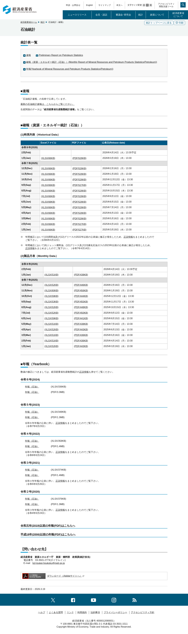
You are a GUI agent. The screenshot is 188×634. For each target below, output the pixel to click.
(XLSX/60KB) (51, 290)
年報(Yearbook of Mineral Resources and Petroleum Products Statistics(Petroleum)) (69, 69)
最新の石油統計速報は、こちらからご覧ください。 (48, 104)
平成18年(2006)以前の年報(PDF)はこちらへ (48, 534)
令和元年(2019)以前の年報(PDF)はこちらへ (48, 525)
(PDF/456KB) (81, 290)
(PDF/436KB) (81, 335)
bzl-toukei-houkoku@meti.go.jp (48, 563)
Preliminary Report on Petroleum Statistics (61, 55)
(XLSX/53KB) (51, 301)
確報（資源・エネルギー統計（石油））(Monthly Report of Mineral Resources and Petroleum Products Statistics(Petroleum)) (91, 62)
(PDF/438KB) (81, 274)
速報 (28, 55)
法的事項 (95, 612)
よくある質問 (56, 612)
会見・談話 (101, 14)
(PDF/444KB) (81, 296)
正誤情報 (128, 237)
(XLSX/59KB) (51, 296)
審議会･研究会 (123, 14)
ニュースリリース (77, 14)
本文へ (119, 5)
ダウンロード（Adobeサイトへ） (53, 576)
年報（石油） (32, 386)
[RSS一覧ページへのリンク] (134, 599)
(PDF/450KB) (81, 313)
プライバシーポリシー (115, 612)
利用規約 (82, 612)
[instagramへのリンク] (113, 599)
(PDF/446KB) (81, 285)
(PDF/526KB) (79, 158)
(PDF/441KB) (81, 318)
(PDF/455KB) (81, 301)
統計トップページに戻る (159, 23)
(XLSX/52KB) (51, 285)
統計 (140, 14)
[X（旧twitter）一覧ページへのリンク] (53, 599)
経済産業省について (178, 14)
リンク (70, 612)
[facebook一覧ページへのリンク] (73, 599)
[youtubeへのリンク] (93, 599)
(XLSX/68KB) (48, 202)
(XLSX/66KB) (48, 158)
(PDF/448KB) (81, 307)
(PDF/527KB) (79, 185)
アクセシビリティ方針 (142, 612)
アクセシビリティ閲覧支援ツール (166, 5)
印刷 (179, 23)
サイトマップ (104, 5)
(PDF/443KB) (81, 329)
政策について (157, 14)
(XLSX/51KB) (51, 274)
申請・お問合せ (73, 5)
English (89, 5)
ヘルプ (41, 612)
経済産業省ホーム (29, 22)
